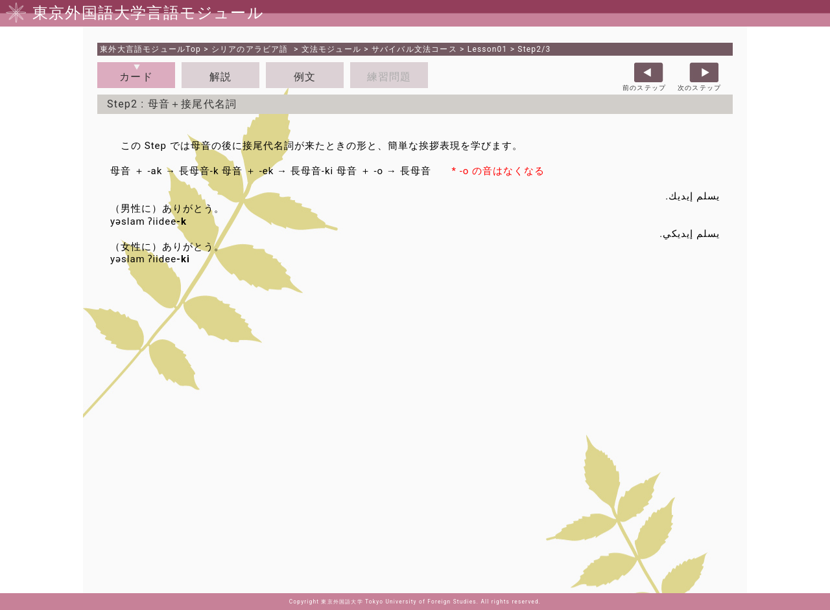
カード (136, 77)
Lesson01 (488, 49)
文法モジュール (331, 49)
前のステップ (644, 87)
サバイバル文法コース (414, 49)
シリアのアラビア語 (251, 49)
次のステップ (699, 87)
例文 (305, 77)
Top (150, 49)
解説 (220, 77)
